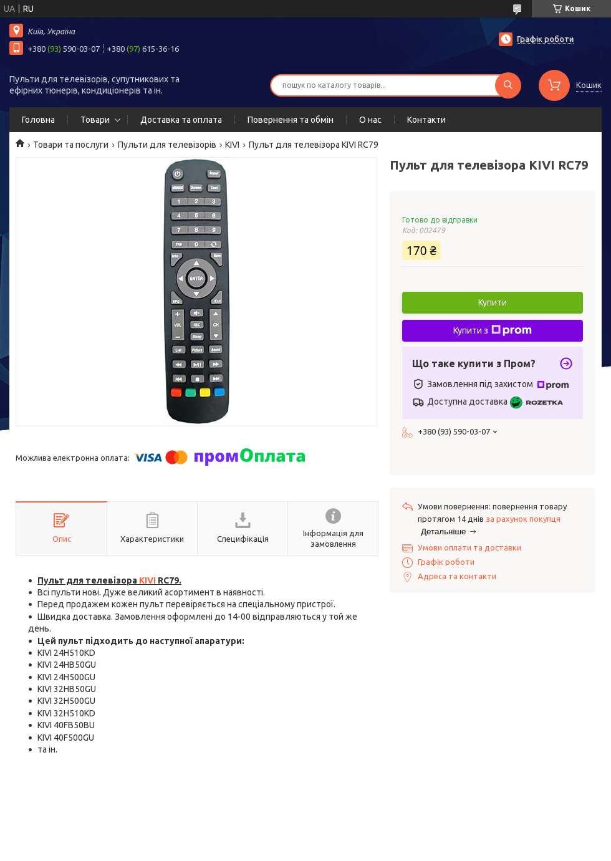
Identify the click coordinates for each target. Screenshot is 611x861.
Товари (95, 119)
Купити (492, 302)
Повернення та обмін (291, 119)
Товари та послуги (70, 145)
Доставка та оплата (181, 119)
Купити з (492, 330)
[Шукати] (508, 85)
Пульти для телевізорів (167, 145)
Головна (38, 119)
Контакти (426, 119)
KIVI (232, 145)
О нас (370, 119)
